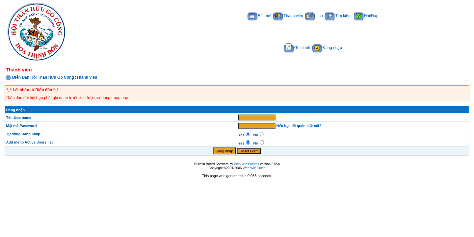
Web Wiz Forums (246, 164)
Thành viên (288, 15)
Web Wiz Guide (254, 168)
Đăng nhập (327, 47)
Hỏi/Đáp (366, 15)
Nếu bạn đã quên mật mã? (299, 126)
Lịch (314, 15)
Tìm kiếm (338, 15)
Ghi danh (297, 47)
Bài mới (259, 15)
